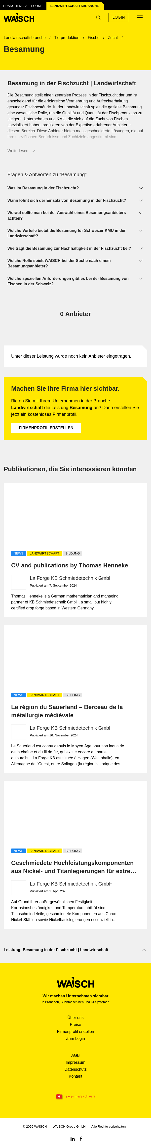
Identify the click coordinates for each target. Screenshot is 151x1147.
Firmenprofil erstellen (46, 428)
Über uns (76, 1018)
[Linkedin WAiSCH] (72, 1138)
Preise (75, 1024)
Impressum (75, 1062)
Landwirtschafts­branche (74, 6)
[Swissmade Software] (75, 1096)
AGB (75, 1055)
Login (119, 17)
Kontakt (75, 1076)
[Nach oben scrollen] (143, 949)
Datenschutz (76, 1069)
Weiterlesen (21, 151)
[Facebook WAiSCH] (80, 1138)
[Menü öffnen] (139, 17)
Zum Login (75, 1038)
